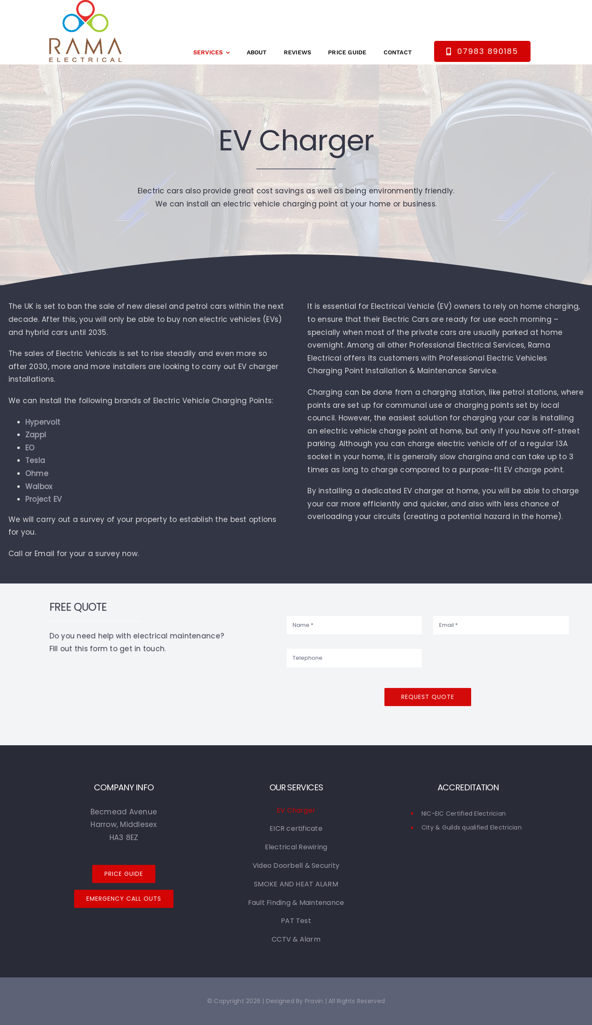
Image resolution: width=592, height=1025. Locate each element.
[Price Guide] (123, 874)
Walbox (39, 487)
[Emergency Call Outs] (123, 899)
